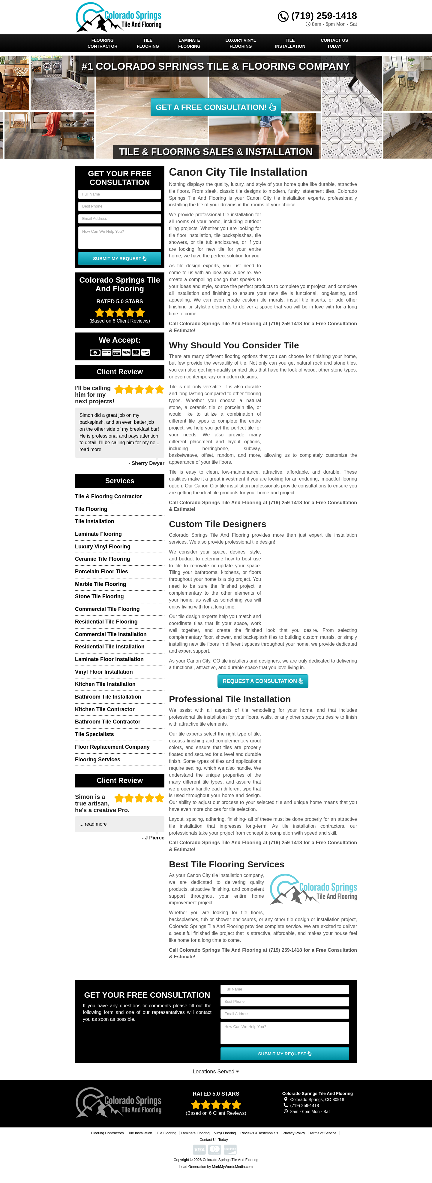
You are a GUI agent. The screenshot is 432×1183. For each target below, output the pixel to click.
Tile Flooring (148, 43)
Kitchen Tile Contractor (105, 709)
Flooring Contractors (107, 1133)
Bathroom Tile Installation (108, 697)
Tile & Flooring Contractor (108, 496)
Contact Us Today (334, 43)
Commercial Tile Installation (111, 634)
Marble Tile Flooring (100, 584)
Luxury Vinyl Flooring (241, 43)
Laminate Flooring (189, 43)
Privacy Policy (294, 1133)
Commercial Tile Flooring (107, 609)
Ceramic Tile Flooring (102, 559)
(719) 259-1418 (317, 15)
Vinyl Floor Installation (104, 672)
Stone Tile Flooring (99, 596)
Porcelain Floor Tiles (101, 572)
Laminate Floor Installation (109, 659)
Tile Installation (290, 43)
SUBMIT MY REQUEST (119, 258)
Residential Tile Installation (110, 647)
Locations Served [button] (216, 1072)
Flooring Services (97, 760)
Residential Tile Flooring (106, 622)
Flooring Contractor (102, 43)
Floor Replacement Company (112, 747)
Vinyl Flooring (225, 1133)
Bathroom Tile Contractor (107, 722)
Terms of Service (323, 1133)
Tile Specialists (94, 734)
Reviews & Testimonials (259, 1133)
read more (90, 449)
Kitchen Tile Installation (105, 684)
